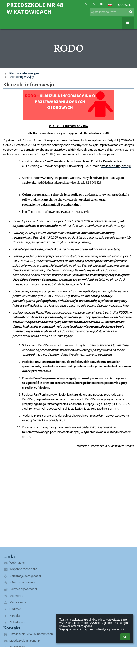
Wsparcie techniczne (23, 569)
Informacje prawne (22, 582)
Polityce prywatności (111, 629)
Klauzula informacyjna (24, 73)
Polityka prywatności (23, 589)
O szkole (15, 609)
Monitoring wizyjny (21, 77)
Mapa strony (17, 602)
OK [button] (125, 636)
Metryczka (16, 596)
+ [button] (86, 4)
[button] (109, 4)
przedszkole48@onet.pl (24, 640)
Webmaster (17, 562)
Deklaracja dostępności (25, 576)
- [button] (94, 4)
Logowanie (125, 5)
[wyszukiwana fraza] (111, 12)
